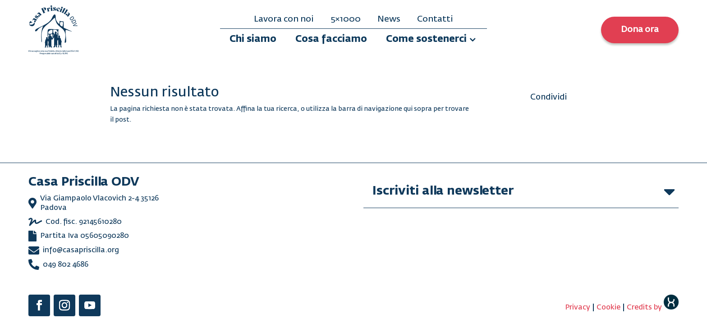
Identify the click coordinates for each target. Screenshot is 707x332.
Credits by (653, 307)
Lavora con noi (284, 19)
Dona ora (640, 30)
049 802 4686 (65, 264)
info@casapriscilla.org (81, 250)
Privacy (577, 307)
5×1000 (346, 19)
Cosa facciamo (331, 39)
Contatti (435, 19)
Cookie (608, 307)
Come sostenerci (426, 39)
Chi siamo (253, 39)
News (388, 19)
